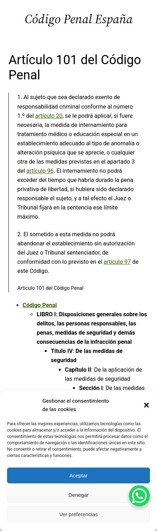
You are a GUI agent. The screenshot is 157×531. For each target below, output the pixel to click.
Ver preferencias (78, 514)
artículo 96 (40, 170)
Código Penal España (79, 19)
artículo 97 (117, 261)
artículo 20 (48, 115)
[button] (146, 405)
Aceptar (79, 475)
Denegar (78, 495)
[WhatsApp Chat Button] (139, 495)
